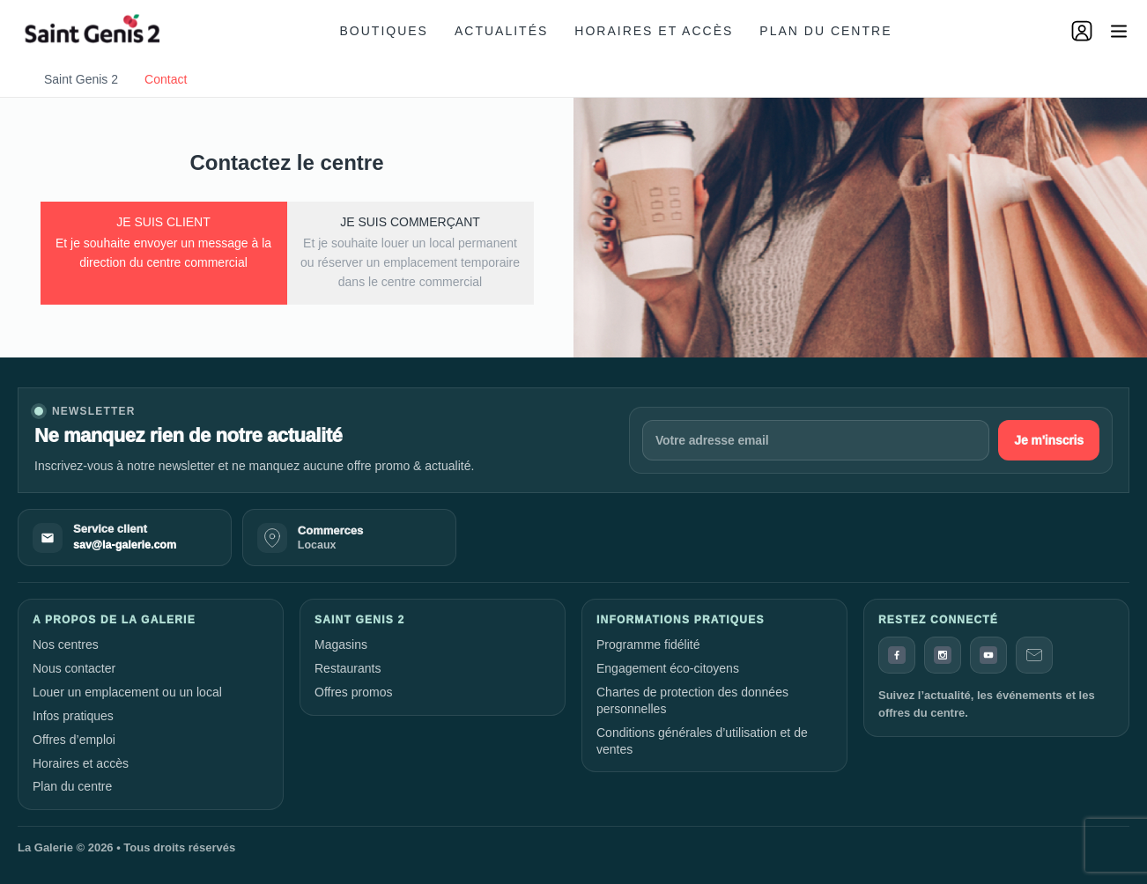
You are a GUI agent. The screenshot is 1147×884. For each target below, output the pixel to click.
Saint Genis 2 (81, 79)
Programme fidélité (648, 644)
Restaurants (347, 668)
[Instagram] (942, 655)
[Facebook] (896, 655)
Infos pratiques (73, 716)
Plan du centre (825, 31)
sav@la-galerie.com (124, 545)
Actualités (501, 31)
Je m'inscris (1049, 440)
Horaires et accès (653, 31)
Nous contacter (74, 668)
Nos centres (66, 644)
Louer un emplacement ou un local (127, 692)
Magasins (340, 644)
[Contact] (1034, 655)
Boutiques (384, 31)
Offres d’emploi (74, 740)
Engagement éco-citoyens (667, 668)
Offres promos (353, 692)
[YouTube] (988, 655)
